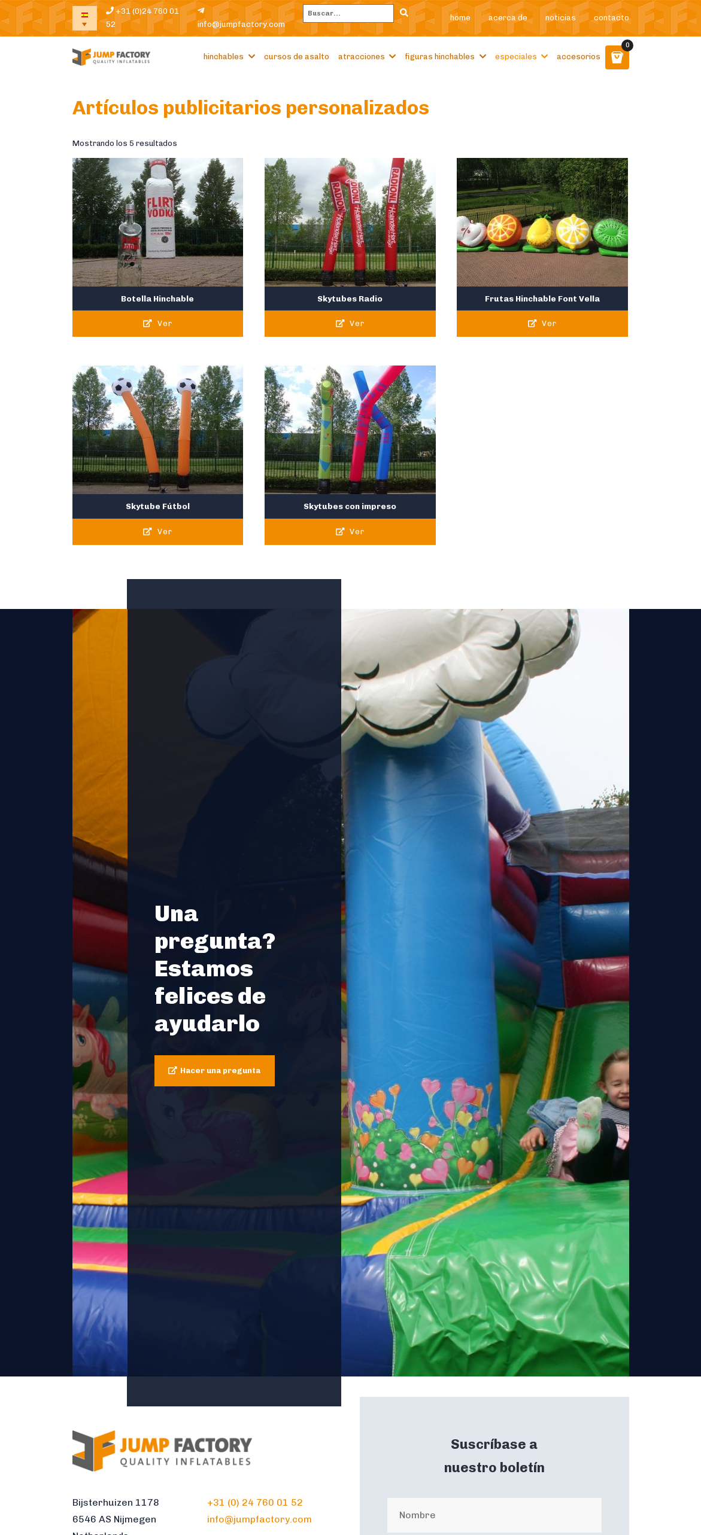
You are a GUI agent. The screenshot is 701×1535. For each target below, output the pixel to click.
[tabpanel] (350, 992)
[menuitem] (85, 18)
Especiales (516, 56)
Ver (157, 323)
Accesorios (578, 56)
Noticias (560, 17)
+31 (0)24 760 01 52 (142, 18)
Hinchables (224, 56)
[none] (85, 18)
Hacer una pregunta (220, 1070)
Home (460, 17)
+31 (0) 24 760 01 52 (255, 1502)
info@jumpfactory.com (241, 18)
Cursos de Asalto (296, 56)
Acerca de (507, 17)
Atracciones (361, 56)
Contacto (611, 17)
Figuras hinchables (440, 56)
